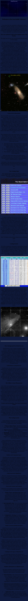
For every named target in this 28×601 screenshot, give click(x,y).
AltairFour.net (14, 1)
